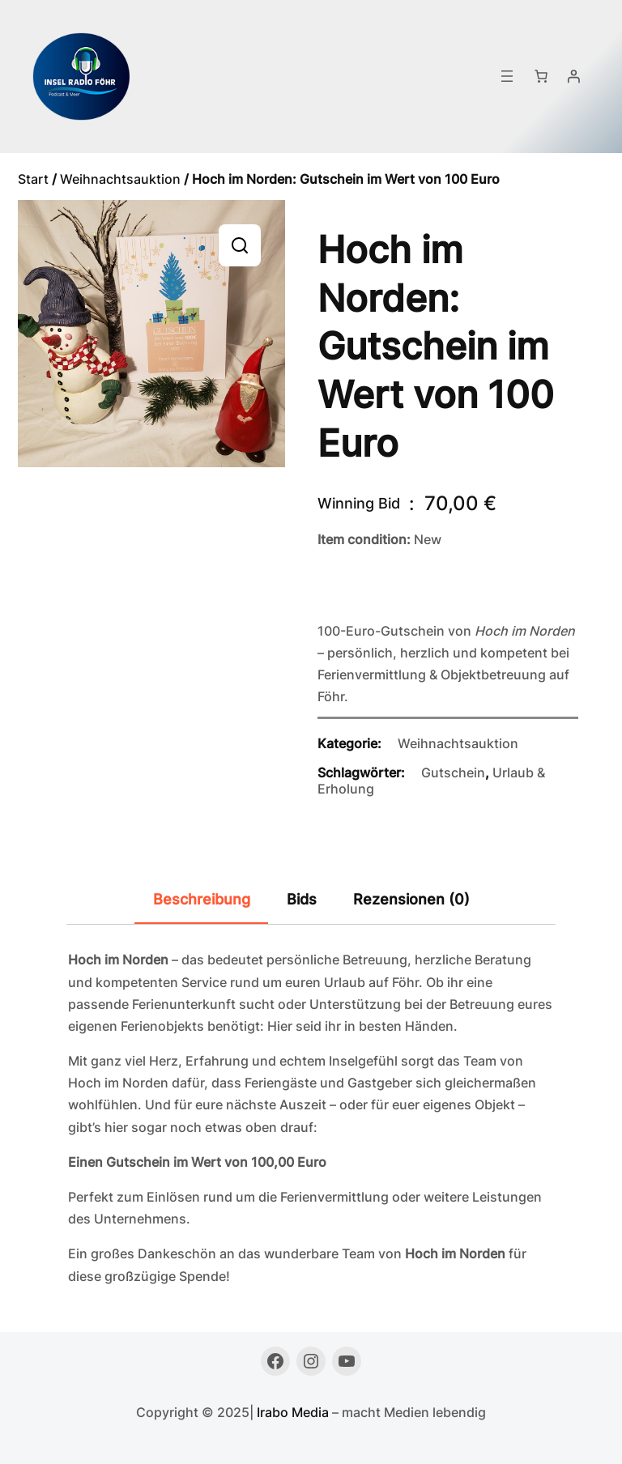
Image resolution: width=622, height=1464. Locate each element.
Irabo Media (293, 1412)
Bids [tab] (302, 899)
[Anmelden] (573, 76)
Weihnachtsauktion (120, 179)
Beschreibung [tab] (201, 899)
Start (33, 179)
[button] (240, 245)
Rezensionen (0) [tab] (411, 899)
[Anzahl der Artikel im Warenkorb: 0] (541, 76)
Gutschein (453, 772)
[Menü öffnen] (507, 76)
